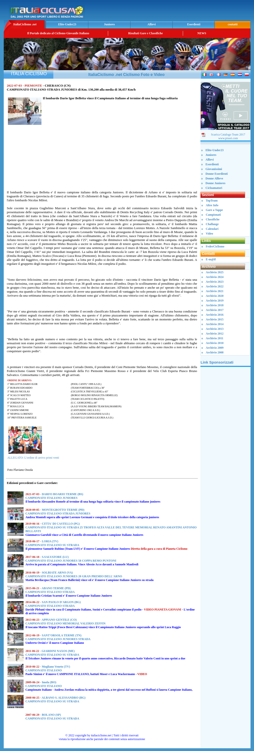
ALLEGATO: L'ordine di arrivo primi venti (33, 457)
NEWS (201, 33)
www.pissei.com (228, 138)
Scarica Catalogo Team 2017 (228, 134)
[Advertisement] (191, 11)
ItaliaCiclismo (24, 24)
